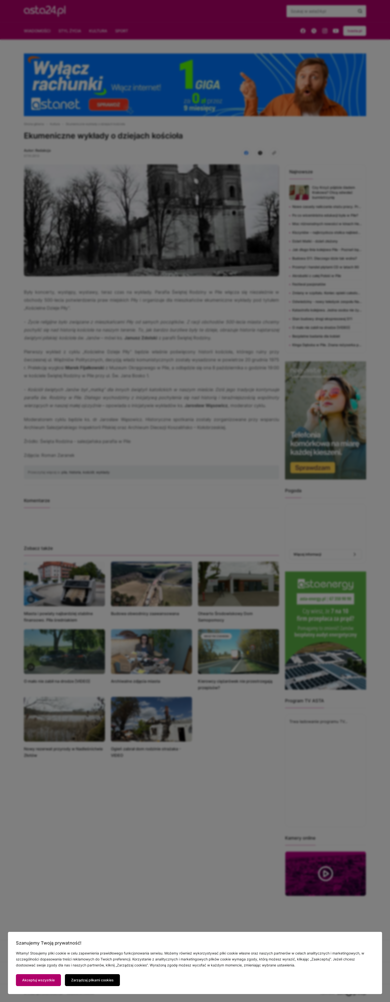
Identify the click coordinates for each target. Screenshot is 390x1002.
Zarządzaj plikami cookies (92, 980)
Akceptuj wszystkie (38, 980)
